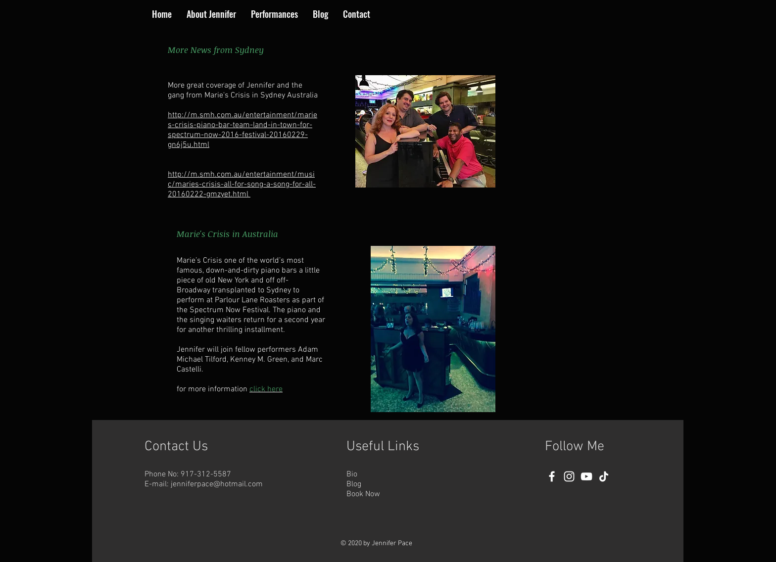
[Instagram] (569, 476)
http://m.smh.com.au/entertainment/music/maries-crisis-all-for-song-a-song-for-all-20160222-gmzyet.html (242, 184)
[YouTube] (586, 476)
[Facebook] (552, 476)
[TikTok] (604, 476)
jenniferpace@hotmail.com (217, 484)
